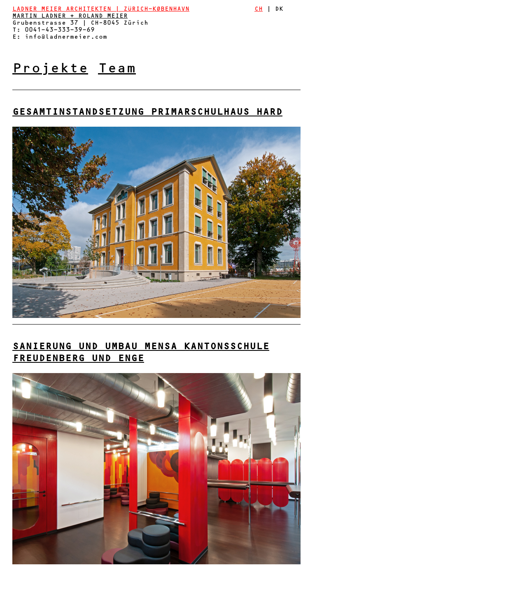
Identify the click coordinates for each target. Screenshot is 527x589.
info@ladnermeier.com (66, 37)
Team (117, 69)
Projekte (50, 69)
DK (279, 9)
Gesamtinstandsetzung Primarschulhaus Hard (147, 112)
